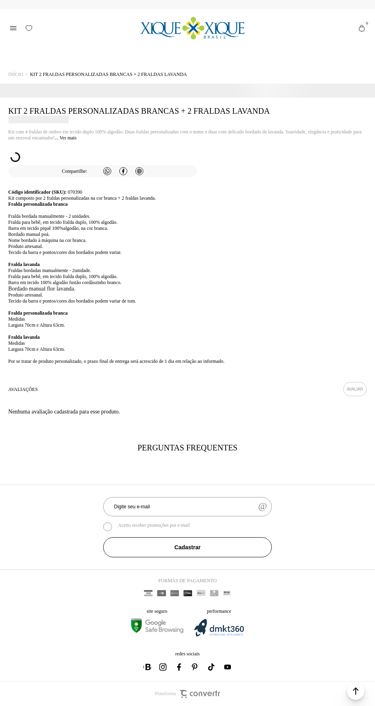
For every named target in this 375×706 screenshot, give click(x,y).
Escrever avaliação (355, 389)
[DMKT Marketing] (219, 635)
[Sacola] (362, 28)
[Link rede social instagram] (163, 667)
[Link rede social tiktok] (212, 667)
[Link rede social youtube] (228, 667)
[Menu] (13, 28)
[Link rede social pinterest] (196, 667)
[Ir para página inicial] (15, 75)
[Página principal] (192, 28)
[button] (356, 691)
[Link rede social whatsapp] (147, 667)
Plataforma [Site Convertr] (187, 694)
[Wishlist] (29, 28)
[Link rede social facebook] (179, 667)
